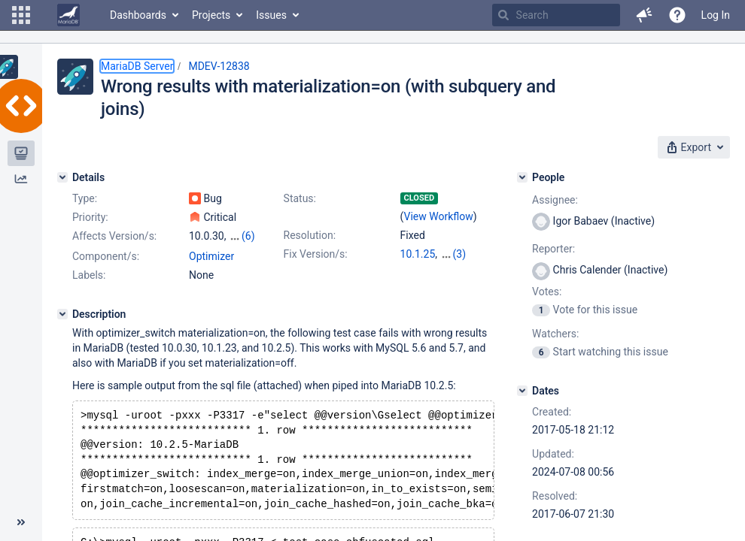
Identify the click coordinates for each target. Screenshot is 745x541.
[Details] (62, 177)
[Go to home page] (68, 15)
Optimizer (211, 256)
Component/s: (105, 256)
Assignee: (555, 200)
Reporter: (553, 249)
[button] (21, 15)
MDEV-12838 (218, 66)
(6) (248, 236)
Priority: (90, 217)
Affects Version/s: (114, 236)
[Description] (62, 314)
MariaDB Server (137, 66)
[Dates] (522, 390)
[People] (522, 177)
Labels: (88, 275)
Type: (84, 198)
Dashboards (138, 15)
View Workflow (438, 216)
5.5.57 (455, 254)
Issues (271, 15)
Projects (211, 15)
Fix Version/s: (316, 254)
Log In (715, 15)
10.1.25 (418, 254)
